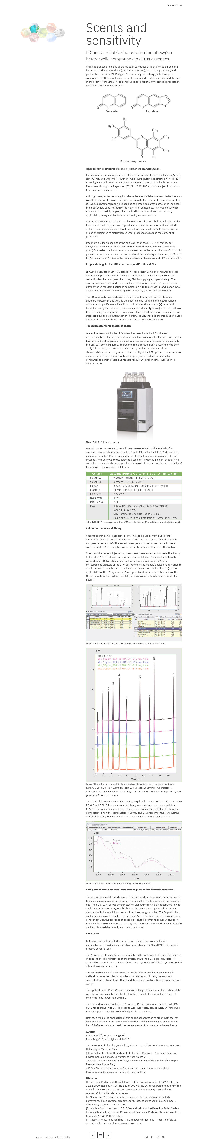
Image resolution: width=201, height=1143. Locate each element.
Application (174, 5)
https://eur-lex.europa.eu (113, 1093)
